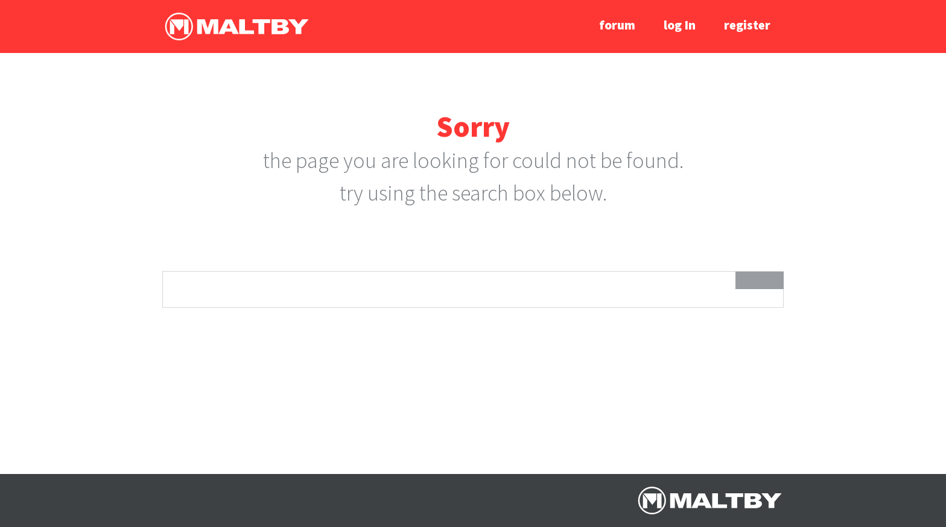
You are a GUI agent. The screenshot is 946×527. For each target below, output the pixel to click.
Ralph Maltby (236, 26)
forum (617, 25)
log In (680, 25)
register (747, 25)
